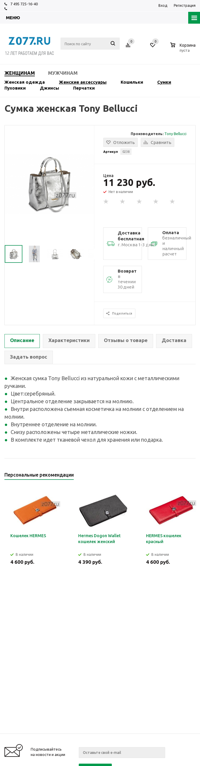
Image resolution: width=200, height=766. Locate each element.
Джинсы (49, 87)
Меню (13, 17)
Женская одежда (24, 82)
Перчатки (84, 87)
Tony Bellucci (175, 134)
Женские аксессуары (82, 82)
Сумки (164, 82)
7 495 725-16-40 (24, 4)
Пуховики (15, 87)
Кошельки (132, 82)
